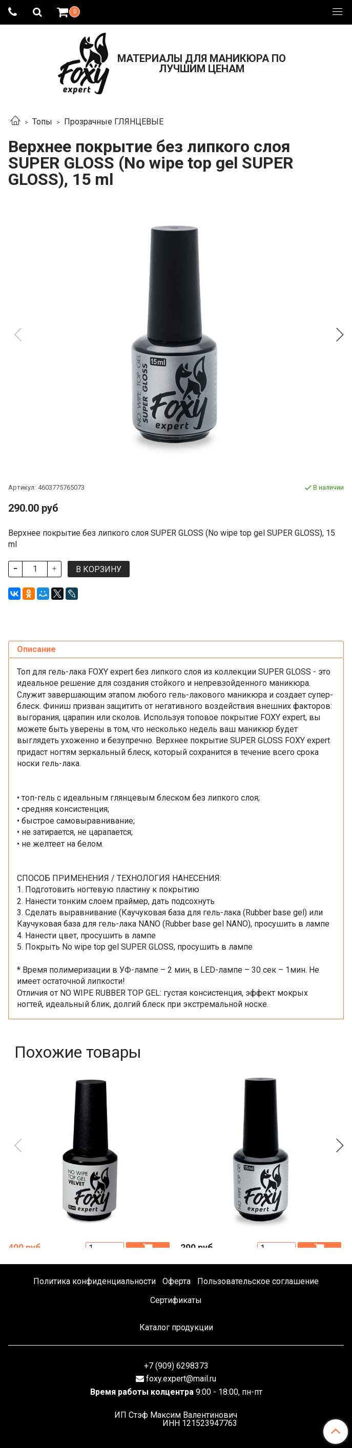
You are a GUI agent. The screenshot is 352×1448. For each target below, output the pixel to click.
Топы (42, 122)
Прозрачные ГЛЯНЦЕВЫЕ (113, 122)
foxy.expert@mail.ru (181, 1378)
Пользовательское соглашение (258, 1281)
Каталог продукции (176, 1327)
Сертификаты (176, 1300)
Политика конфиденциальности (94, 1281)
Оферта (176, 1281)
